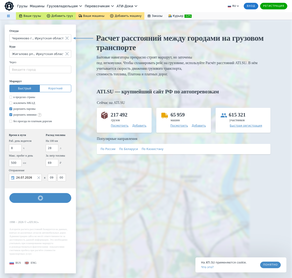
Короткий (55, 88)
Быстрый (24, 88)
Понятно (270, 264)
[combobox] (40, 38)
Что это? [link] (207, 267)
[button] (15, 263)
